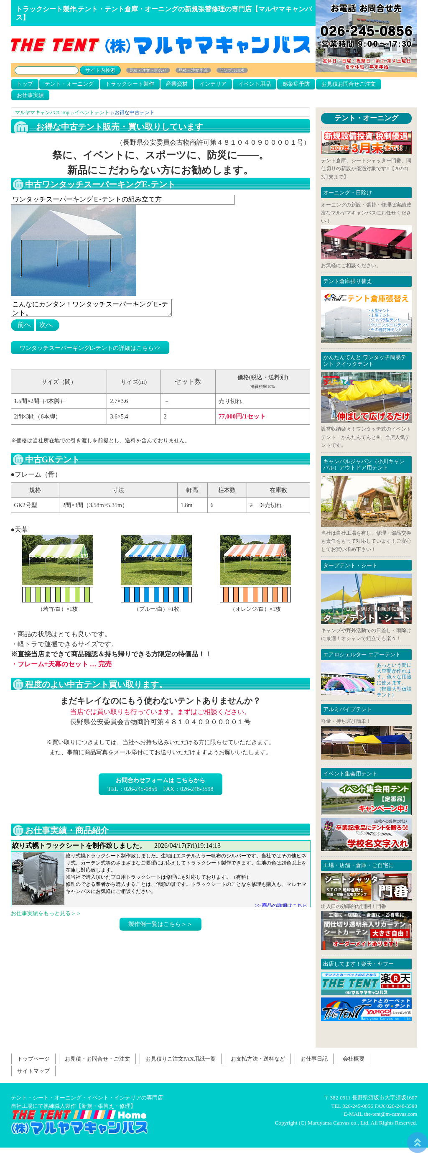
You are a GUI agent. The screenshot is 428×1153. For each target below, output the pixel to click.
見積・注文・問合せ (148, 70)
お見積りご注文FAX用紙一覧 (180, 1059)
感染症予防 (296, 84)
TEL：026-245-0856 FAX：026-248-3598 (160, 784)
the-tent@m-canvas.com (390, 1114)
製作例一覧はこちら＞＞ (160, 924)
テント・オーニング (69, 84)
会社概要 (353, 1059)
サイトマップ (33, 1071)
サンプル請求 (232, 70)
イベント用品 (254, 84)
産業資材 (177, 84)
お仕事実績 (30, 95)
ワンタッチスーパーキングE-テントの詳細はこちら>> (90, 348)
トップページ (33, 1059)
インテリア (213, 84)
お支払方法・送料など (258, 1059)
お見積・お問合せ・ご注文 (97, 1059)
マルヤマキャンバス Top (42, 112)
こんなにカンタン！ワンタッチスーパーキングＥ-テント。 (91, 307)
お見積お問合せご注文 (348, 84)
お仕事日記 (161, 873)
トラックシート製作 (129, 84)
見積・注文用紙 (193, 70)
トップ (25, 84)
